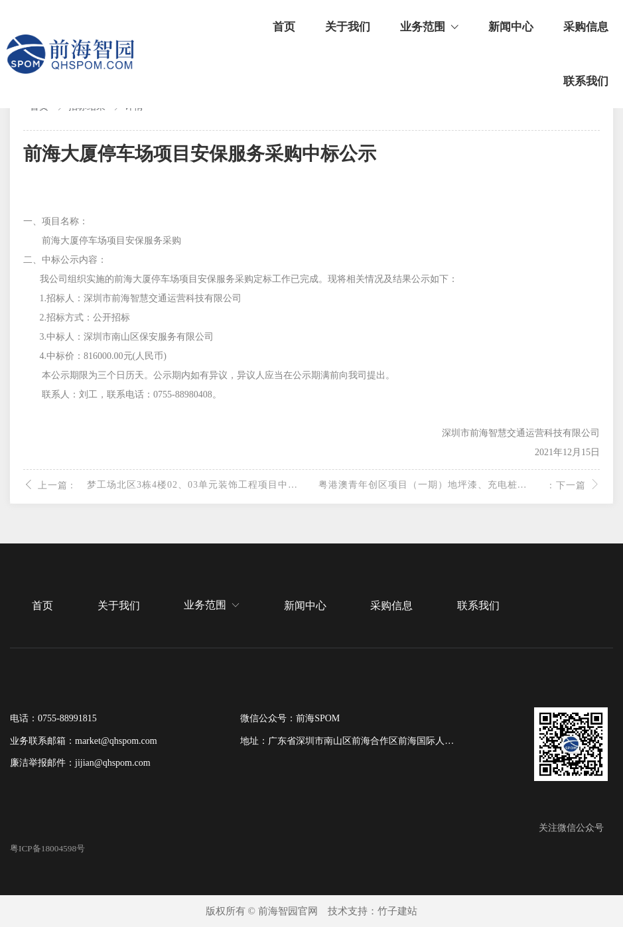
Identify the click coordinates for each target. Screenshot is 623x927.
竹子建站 (397, 911)
